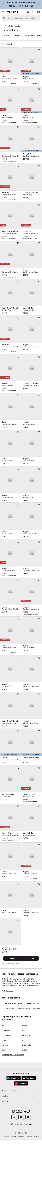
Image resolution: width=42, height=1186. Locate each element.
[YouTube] (21, 1162)
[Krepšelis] (38, 12)
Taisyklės (6, 1181)
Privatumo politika (33, 1181)
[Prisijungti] (28, 12)
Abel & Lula (25, 1080)
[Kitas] (39, 4)
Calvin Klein (26, 1090)
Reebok (24, 1095)
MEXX (4, 1070)
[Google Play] (13, 1123)
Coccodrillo (6, 1080)
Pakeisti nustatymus (17, 1181)
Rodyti (17, 963)
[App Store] (28, 1123)
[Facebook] (28, 1162)
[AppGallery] (21, 1128)
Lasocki (4, 1085)
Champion (6, 1075)
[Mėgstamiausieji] (33, 12)
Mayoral (5, 1090)
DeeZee (24, 1075)
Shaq (4, 1095)
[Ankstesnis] (3, 4)
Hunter (24, 1070)
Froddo (24, 1085)
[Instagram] (14, 1162)
